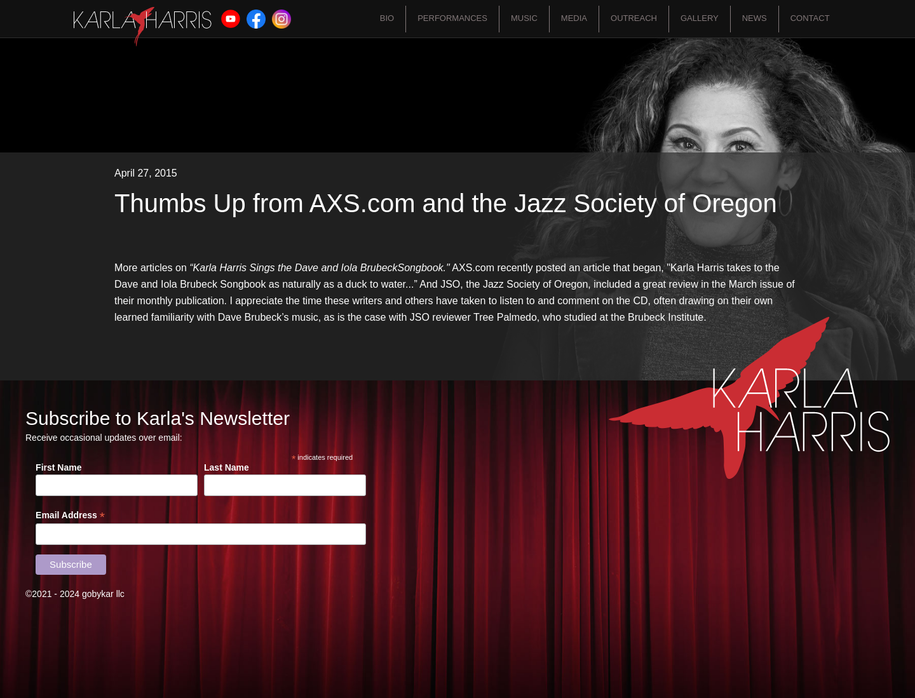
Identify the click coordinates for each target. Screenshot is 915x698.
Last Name (226, 467)
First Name (58, 467)
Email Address (70, 515)
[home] (143, 26)
